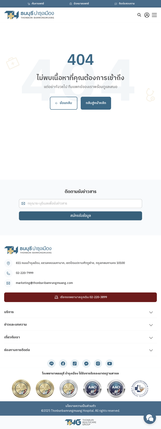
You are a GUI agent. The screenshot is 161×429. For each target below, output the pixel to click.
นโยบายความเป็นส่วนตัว (81, 406)
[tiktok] (75, 363)
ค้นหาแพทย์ (35, 4)
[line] (51, 363)
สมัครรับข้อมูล (80, 216)
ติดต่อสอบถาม (124, 4)
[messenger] (86, 363)
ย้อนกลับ (63, 103)
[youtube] (109, 363)
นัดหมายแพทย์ (79, 4)
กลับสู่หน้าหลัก (96, 103)
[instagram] (98, 363)
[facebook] (63, 363)
